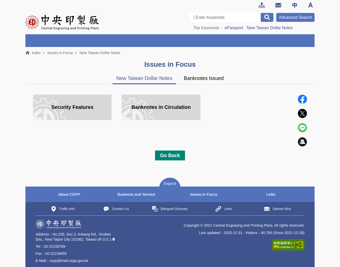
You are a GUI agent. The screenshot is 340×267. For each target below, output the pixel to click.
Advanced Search (295, 17)
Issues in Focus (60, 53)
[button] (170, 183)
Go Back (170, 155)
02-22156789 (54, 246)
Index (36, 53)
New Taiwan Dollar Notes (270, 27)
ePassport (234, 27)
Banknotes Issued (204, 78)
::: (27, 3)
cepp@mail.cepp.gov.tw (69, 261)
